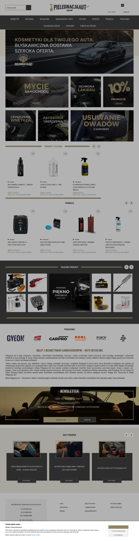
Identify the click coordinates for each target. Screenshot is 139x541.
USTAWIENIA (118, 535)
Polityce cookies (35, 535)
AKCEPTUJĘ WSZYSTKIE (118, 527)
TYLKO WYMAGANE (118, 531)
